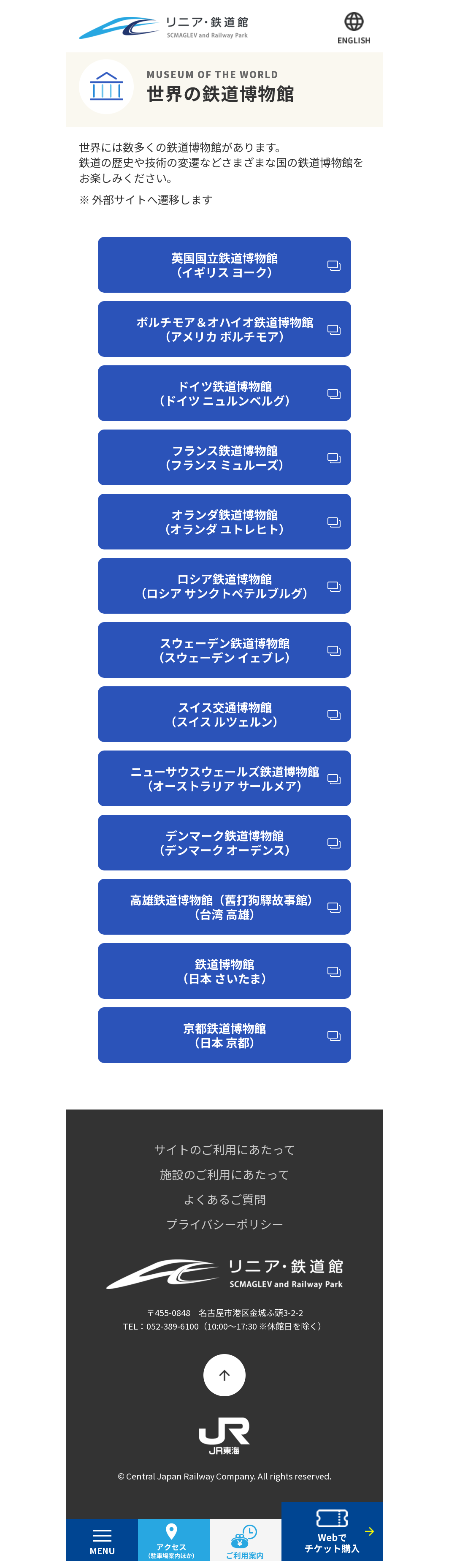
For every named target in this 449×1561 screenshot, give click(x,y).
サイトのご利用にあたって (224, 1149)
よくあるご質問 (224, 1199)
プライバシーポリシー (225, 1224)
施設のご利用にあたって (224, 1174)
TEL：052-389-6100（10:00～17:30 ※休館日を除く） (224, 1326)
